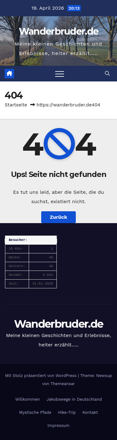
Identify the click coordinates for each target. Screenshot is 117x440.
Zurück (58, 217)
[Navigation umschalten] (59, 73)
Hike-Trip (67, 412)
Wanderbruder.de (59, 31)
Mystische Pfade (35, 412)
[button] (107, 73)
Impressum (58, 425)
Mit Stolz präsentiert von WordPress (41, 375)
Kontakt (90, 412)
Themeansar (63, 383)
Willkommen (27, 399)
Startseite (16, 105)
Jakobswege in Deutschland (74, 399)
